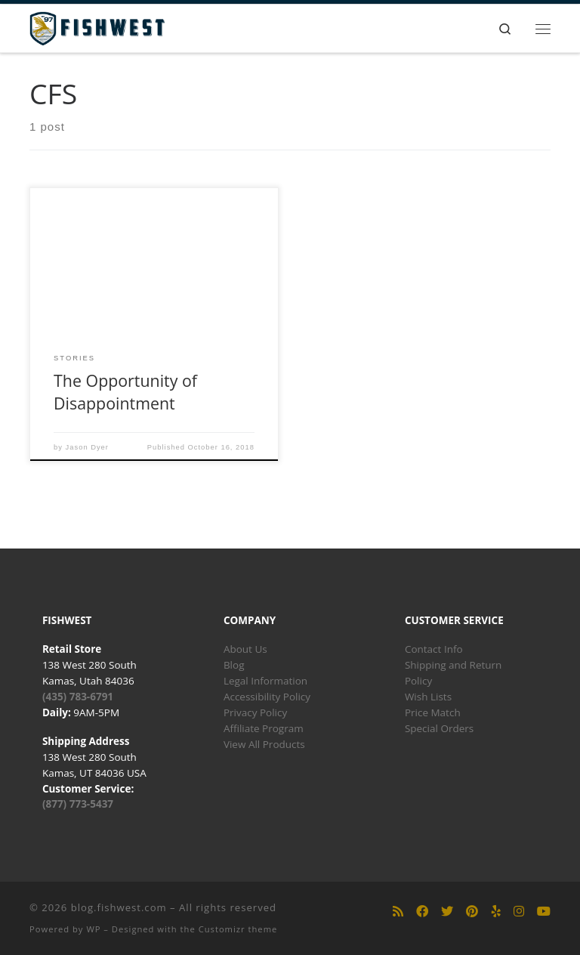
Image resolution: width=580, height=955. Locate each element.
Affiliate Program (264, 728)
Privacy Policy (255, 712)
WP (93, 929)
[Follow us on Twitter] (447, 911)
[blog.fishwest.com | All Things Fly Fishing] (97, 27)
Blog (234, 665)
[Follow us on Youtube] (544, 911)
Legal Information (265, 681)
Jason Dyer (87, 447)
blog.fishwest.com (119, 907)
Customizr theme (238, 929)
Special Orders (439, 728)
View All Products (264, 744)
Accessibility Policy (267, 696)
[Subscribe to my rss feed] (398, 911)
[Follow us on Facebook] (422, 911)
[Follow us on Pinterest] (472, 911)
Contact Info (434, 649)
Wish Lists (428, 696)
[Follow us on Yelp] (496, 911)
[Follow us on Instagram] (519, 911)
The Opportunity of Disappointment (125, 391)
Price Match (433, 712)
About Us (245, 649)
